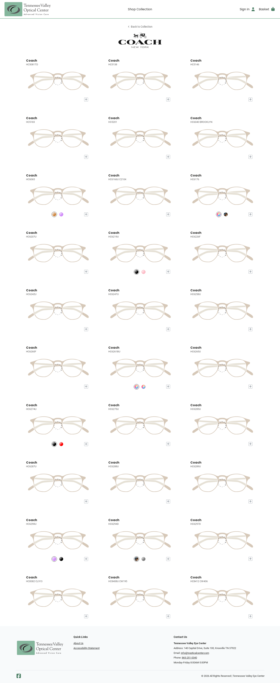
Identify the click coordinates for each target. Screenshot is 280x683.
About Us (78, 643)
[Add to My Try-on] (86, 99)
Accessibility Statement (87, 648)
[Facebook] (19, 676)
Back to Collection (140, 26)
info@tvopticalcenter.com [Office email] (195, 653)
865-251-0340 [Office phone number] (189, 657)
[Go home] (37, 9)
